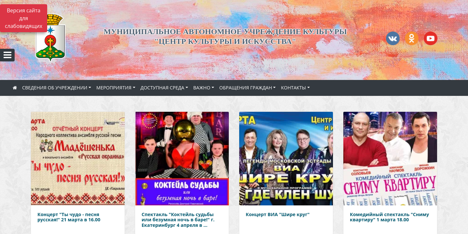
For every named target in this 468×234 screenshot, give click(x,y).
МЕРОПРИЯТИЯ (113, 87)
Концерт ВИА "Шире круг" (278, 214)
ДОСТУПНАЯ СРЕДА (163, 87)
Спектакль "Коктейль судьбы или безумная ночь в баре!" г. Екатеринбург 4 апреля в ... (178, 219)
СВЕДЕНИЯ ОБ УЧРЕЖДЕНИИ (54, 87)
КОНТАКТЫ (293, 87)
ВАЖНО (201, 87)
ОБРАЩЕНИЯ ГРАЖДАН (245, 87)
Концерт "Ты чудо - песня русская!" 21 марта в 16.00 (68, 217)
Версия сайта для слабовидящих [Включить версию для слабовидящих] (23, 18)
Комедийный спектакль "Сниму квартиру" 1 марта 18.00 (389, 217)
